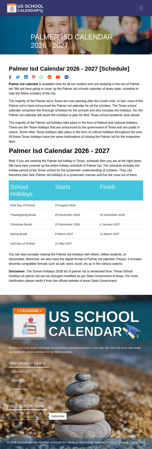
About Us (17, 371)
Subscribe (57, 416)
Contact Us (18, 380)
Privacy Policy (20, 389)
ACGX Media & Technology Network (81, 442)
